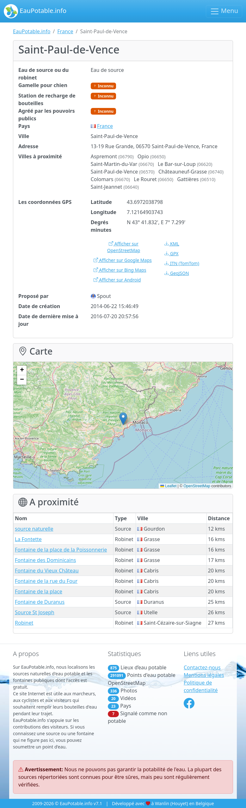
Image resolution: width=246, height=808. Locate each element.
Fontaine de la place (38, 591)
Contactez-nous (202, 667)
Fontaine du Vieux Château (47, 570)
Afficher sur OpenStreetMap (123, 247)
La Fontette (28, 539)
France (65, 31)
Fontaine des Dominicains (45, 560)
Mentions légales (204, 675)
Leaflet (168, 486)
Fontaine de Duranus (40, 601)
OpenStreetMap (196, 486)
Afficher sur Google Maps (123, 260)
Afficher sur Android (117, 280)
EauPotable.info (35, 11)
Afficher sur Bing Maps (120, 270)
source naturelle (34, 528)
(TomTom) (181, 263)
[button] (123, 418)
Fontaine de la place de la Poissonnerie (61, 549)
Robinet (24, 622)
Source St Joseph (34, 612)
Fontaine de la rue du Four (46, 581)
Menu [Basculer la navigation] (224, 11)
